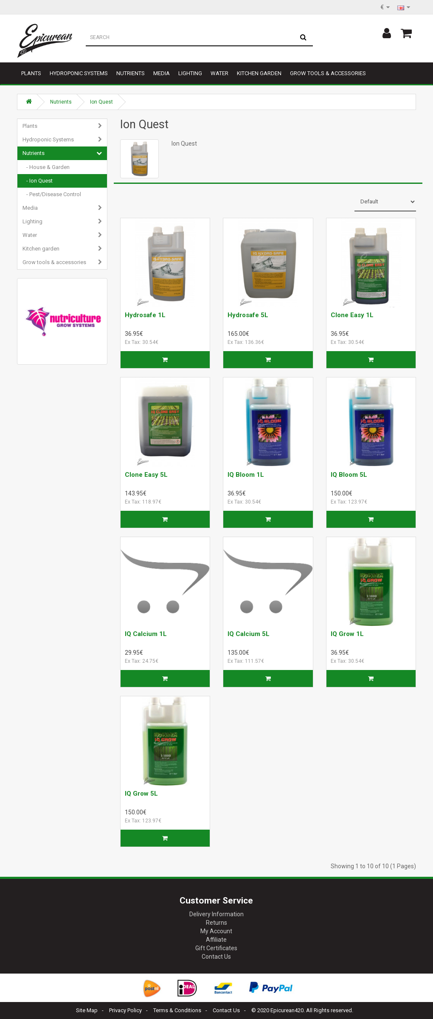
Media (161, 73)
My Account (216, 931)
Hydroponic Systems (79, 73)
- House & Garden (46, 167)
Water (219, 73)
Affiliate (216, 939)
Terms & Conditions (177, 1010)
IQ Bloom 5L (349, 475)
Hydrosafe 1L (145, 315)
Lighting (190, 73)
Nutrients (130, 73)
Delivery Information (216, 914)
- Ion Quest (37, 180)
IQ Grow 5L (141, 793)
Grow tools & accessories (328, 73)
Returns (216, 922)
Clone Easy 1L (352, 315)
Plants (31, 73)
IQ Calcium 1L (146, 634)
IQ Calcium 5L (249, 634)
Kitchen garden (259, 73)
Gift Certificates (216, 948)
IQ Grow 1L (347, 634)
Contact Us (216, 956)
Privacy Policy (125, 1010)
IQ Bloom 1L (246, 475)
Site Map (87, 1010)
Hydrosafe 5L (248, 315)
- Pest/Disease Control (51, 194)
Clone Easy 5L (146, 475)
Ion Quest (101, 102)
